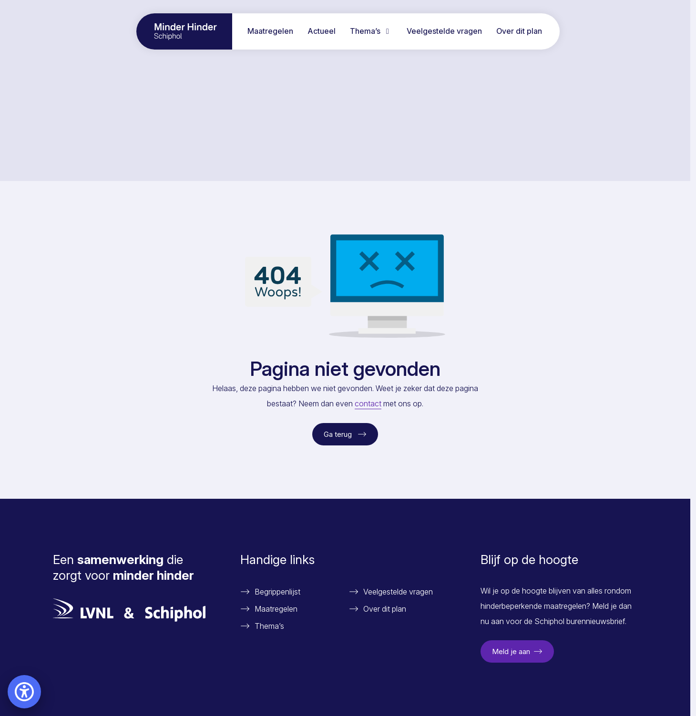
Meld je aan (517, 651)
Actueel (321, 31)
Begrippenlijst (277, 591)
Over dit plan (519, 31)
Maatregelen (270, 31)
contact (368, 403)
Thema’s (371, 31)
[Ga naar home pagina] (184, 31)
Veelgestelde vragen (444, 31)
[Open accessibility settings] (24, 691)
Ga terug (345, 434)
